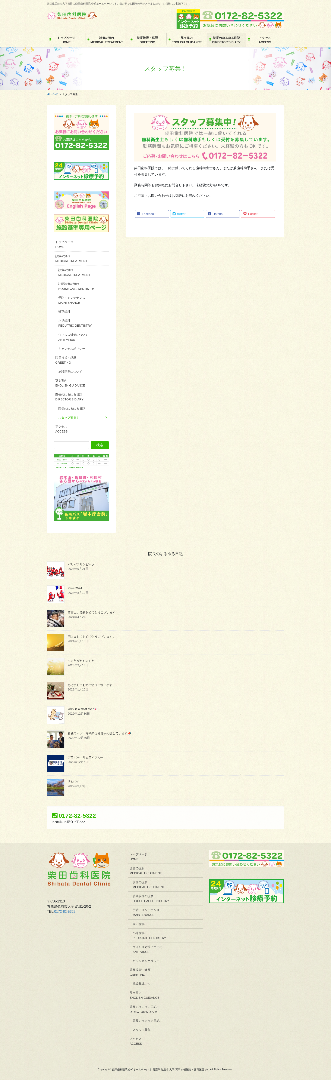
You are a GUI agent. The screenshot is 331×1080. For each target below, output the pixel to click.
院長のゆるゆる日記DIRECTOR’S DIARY (69, 397)
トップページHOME (64, 244)
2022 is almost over (82, 709)
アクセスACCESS (61, 429)
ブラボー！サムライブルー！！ (89, 757)
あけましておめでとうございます (90, 685)
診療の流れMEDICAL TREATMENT (71, 258)
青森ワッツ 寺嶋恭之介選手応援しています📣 (99, 733)
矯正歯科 (64, 311)
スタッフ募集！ (68, 417)
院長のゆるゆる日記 (71, 408)
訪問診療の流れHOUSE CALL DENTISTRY (76, 286)
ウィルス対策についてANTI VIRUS (73, 337)
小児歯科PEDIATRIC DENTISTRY (75, 323)
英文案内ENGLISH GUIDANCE (70, 383)
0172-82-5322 (65, 911)
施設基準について (70, 371)
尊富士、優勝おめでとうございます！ (93, 612)
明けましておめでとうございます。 (92, 636)
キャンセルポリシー (71, 348)
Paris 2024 (75, 588)
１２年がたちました (81, 660)
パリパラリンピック (81, 564)
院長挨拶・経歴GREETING (65, 360)
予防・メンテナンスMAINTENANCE (71, 300)
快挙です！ (75, 781)
